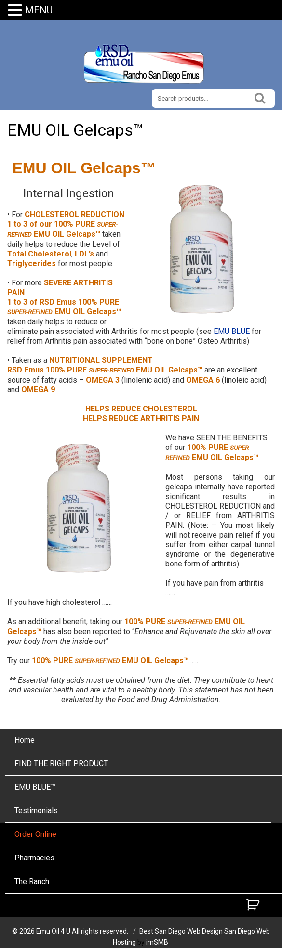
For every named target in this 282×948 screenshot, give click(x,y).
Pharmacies (34, 857)
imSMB (157, 942)
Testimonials (36, 810)
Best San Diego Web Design (181, 931)
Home (24, 739)
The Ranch (31, 881)
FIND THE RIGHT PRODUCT (61, 763)
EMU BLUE (232, 331)
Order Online (35, 834)
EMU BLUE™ (34, 787)
